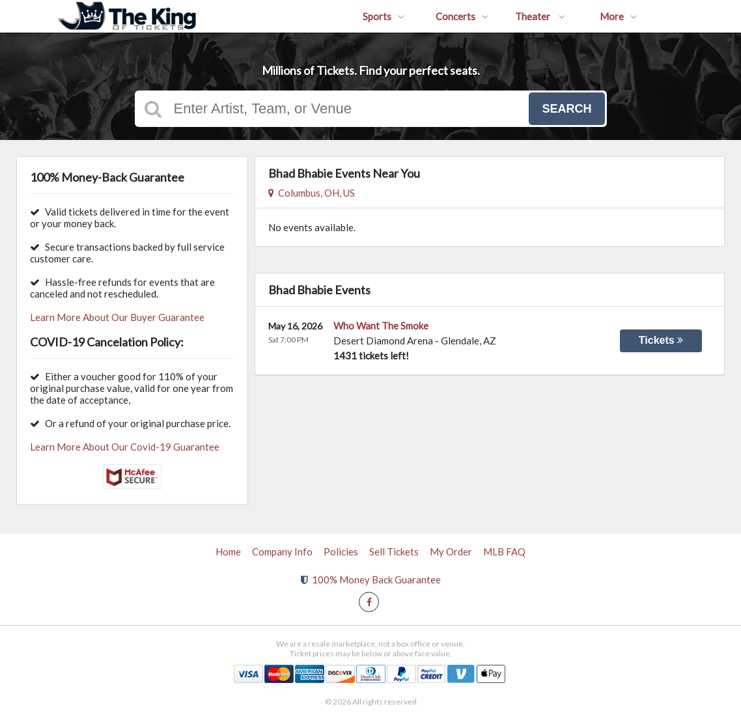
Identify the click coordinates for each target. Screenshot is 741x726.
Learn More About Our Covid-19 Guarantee (124, 447)
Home (228, 551)
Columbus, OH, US (311, 193)
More (618, 16)
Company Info (282, 551)
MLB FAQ (504, 551)
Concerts (462, 16)
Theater (540, 16)
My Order (451, 551)
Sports (383, 16)
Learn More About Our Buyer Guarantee (117, 317)
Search (566, 108)
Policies (341, 551)
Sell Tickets (394, 551)
